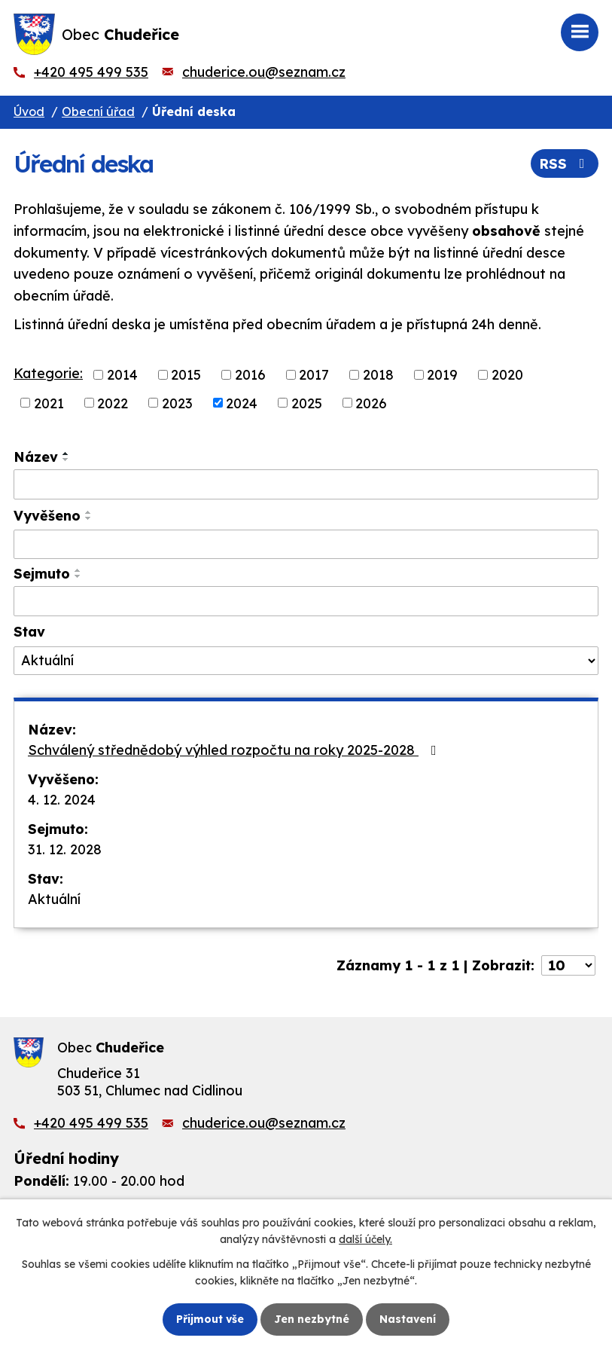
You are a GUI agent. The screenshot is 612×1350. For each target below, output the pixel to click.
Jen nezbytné (311, 1319)
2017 (314, 374)
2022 (112, 402)
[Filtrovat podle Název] (306, 484)
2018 (378, 374)
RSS (565, 164)
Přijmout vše (210, 1319)
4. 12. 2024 (62, 799)
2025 (306, 402)
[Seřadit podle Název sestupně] (66, 460)
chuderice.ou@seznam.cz (264, 72)
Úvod (29, 111)
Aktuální (54, 899)
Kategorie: (48, 373)
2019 (442, 374)
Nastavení (407, 1319)
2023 (177, 402)
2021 (49, 402)
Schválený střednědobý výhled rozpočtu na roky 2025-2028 (235, 750)
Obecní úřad (98, 111)
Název (36, 457)
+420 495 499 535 (91, 72)
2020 (507, 374)
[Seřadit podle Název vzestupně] (66, 454)
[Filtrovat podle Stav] (306, 660)
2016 (250, 374)
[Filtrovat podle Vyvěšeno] (306, 545)
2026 (371, 402)
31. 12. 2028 (65, 849)
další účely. (365, 1239)
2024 (241, 402)
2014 (122, 374)
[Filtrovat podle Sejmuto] (306, 601)
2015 (186, 374)
